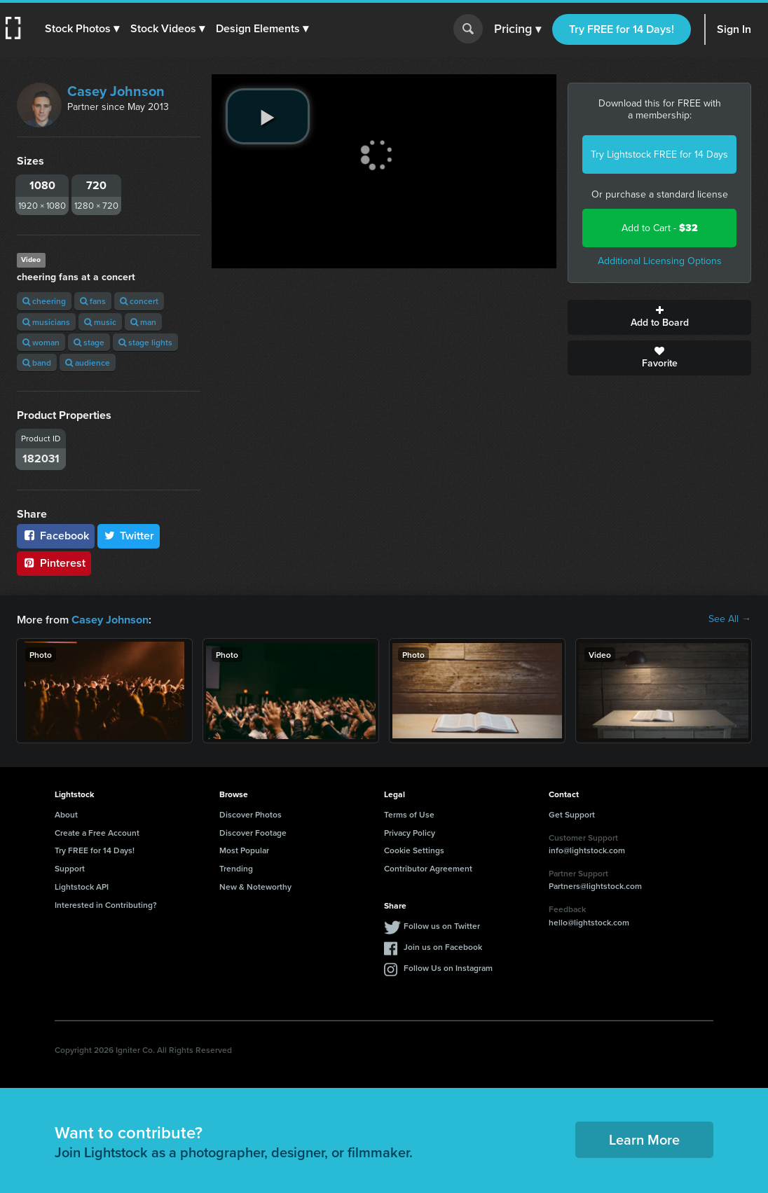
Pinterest (53, 563)
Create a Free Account (97, 832)
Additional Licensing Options (660, 261)
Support (70, 868)
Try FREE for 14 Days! (621, 29)
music (100, 322)
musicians (46, 322)
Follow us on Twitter (442, 925)
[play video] (268, 116)
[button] (82, 29)
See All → (729, 619)
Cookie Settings (414, 849)
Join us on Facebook (443, 946)
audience (87, 362)
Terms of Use (409, 814)
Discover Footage (253, 832)
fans (93, 301)
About (66, 814)
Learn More (644, 1139)
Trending (236, 868)
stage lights (145, 342)
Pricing (517, 29)
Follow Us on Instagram (448, 967)
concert (139, 301)
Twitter (129, 535)
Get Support (572, 814)
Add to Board (659, 317)
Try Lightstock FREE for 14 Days (659, 154)
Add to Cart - (660, 228)
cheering (44, 301)
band (36, 362)
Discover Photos (250, 814)
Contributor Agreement (428, 868)
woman (41, 342)
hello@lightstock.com (589, 921)
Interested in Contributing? (106, 904)
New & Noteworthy (255, 886)
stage (89, 342)
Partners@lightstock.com (595, 885)
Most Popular (244, 849)
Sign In (734, 29)
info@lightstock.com (587, 849)
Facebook (55, 535)
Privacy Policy (409, 832)
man (143, 322)
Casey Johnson (116, 91)
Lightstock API (82, 886)
